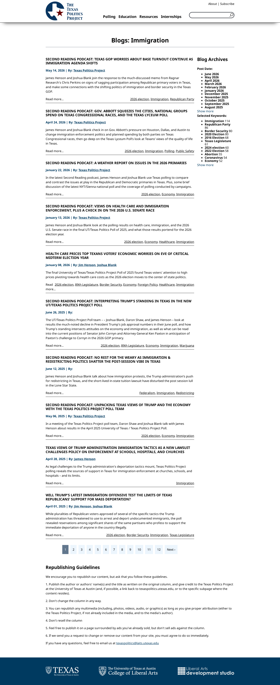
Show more (205, 111)
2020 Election (215, 134)
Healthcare (167, 242)
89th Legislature (86, 284)
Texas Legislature (182, 535)
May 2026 (212, 77)
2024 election (215, 147)
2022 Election (215, 151)
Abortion (212, 154)
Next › (171, 549)
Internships (171, 16)
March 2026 (213, 84)
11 (149, 549)
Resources (148, 16)
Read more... (55, 99)
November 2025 (216, 97)
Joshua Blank (107, 265)
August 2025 (214, 107)
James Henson (84, 459)
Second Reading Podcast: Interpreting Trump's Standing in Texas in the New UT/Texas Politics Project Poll (118, 303)
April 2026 (212, 81)
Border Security (111, 284)
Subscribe (227, 4)
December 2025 (216, 94)
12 (159, 549)
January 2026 (214, 91)
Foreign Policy (148, 284)
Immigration (159, 99)
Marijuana (187, 345)
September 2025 (217, 104)
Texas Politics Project (89, 70)
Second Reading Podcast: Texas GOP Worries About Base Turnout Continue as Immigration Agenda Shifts (119, 61)
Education (127, 16)
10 (139, 549)
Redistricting (185, 393)
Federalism (147, 393)
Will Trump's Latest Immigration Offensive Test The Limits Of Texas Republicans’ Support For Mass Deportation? (109, 497)
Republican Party (182, 99)
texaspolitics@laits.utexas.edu (137, 643)
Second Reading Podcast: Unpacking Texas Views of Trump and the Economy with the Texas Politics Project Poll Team (118, 407)
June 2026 (212, 74)
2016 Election (215, 137)
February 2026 (215, 87)
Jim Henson (86, 265)
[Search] (211, 15)
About (212, 4)
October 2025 (215, 100)
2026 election (139, 99)
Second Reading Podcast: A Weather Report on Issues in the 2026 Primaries (116, 163)
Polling (109, 16)
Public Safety (185, 151)
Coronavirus (214, 157)
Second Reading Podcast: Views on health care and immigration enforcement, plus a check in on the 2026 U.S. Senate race (107, 208)
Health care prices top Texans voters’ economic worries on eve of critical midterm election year (117, 256)
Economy (168, 194)
